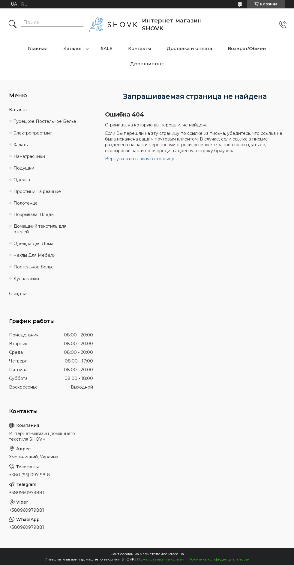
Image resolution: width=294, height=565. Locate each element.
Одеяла (22, 179)
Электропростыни (33, 133)
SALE (106, 48)
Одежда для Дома (33, 243)
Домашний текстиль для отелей (40, 229)
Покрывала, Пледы (34, 214)
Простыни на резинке (37, 191)
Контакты (139, 48)
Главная (38, 48)
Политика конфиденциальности (219, 559)
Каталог (72, 48)
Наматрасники (29, 156)
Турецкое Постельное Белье (45, 121)
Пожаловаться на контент (161, 559)
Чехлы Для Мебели (35, 255)
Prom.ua (176, 554)
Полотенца (26, 203)
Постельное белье (34, 267)
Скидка (18, 293)
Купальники (26, 278)
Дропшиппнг (147, 64)
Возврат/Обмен (247, 48)
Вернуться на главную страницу (139, 158)
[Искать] (12, 24)
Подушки (24, 168)
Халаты (21, 144)
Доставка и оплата (189, 48)
